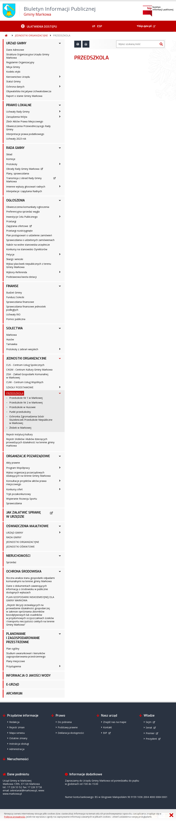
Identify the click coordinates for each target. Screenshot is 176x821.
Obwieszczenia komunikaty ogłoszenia (27, 207)
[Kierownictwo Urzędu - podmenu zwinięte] (60, 76)
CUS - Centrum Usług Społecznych (25, 365)
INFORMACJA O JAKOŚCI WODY (28, 675)
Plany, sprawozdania (17, 173)
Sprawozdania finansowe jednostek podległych (26, 308)
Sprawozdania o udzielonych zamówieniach (30, 240)
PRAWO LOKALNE (18, 105)
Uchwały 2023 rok (16, 138)
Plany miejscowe (15, 661)
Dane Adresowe (15, 49)
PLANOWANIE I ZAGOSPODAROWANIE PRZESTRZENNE (23, 638)
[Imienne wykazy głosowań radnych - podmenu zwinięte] (60, 186)
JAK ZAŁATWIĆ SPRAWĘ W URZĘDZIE (23, 514)
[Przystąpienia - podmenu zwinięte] (60, 666)
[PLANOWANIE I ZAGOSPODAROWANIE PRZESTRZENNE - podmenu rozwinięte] (60, 634)
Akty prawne (13, 462)
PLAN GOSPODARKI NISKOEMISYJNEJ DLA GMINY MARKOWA (30, 598)
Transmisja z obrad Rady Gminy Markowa (24, 179)
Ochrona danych (15, 86)
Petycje (10, 254)
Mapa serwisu (17, 732)
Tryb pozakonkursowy (18, 494)
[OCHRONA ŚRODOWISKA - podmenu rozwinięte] (60, 571)
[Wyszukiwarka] (137, 44)
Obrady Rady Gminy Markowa (22, 168)
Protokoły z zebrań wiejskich (22, 349)
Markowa (11, 334)
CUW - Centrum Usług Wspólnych (24, 382)
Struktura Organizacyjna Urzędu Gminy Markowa (27, 56)
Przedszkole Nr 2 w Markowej (26, 402)
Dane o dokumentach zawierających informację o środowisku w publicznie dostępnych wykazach (27, 589)
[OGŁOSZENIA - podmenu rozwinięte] (60, 200)
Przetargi (11, 221)
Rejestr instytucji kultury (19, 434)
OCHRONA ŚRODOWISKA (23, 571)
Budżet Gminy (14, 292)
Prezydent (151, 738)
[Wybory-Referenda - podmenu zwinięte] (60, 272)
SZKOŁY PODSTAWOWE (19, 387)
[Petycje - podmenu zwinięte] (60, 254)
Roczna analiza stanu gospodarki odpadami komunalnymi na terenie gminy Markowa (30, 579)
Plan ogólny (12, 648)
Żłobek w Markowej (20, 427)
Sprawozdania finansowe (20, 301)
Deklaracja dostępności (71, 732)
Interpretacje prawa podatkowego (25, 134)
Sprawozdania (14, 503)
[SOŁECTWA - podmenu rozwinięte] (60, 328)
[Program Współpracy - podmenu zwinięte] (60, 467)
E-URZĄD (12, 684)
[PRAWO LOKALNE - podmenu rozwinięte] (60, 105)
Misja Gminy (13, 67)
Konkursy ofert (14, 489)
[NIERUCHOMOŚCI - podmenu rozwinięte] (60, 556)
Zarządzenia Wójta (16, 116)
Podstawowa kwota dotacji (21, 276)
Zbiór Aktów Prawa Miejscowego (24, 121)
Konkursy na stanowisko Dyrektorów (26, 249)
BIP (105, 732)
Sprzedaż (11, 562)
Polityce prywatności (14, 816)
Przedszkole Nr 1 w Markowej (26, 397)
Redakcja (14, 722)
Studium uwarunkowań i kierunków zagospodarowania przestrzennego (26, 655)
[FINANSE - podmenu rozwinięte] (60, 286)
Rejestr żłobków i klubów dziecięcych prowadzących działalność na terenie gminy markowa (30, 442)
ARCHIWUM (14, 693)
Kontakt (107, 727)
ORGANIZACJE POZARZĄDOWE (28, 456)
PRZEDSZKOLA (61, 35)
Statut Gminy (13, 81)
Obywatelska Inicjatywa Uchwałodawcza (28, 91)
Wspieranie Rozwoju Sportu (21, 498)
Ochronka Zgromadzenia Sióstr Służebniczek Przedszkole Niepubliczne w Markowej (30, 420)
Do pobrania (65, 722)
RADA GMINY (15, 148)
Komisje (10, 159)
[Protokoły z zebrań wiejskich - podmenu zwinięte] (60, 349)
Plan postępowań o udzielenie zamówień (29, 235)
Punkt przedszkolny (20, 411)
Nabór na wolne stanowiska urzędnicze (28, 244)
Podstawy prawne (68, 727)
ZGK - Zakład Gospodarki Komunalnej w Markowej (27, 376)
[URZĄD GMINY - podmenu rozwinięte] (60, 43)
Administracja (16, 749)
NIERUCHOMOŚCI (18, 556)
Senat (149, 727)
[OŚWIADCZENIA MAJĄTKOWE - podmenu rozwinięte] (60, 526)
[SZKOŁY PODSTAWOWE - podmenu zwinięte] (60, 387)
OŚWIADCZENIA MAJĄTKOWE (27, 526)
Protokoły (11, 164)
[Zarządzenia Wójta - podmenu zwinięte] (60, 116)
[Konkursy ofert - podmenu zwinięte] (60, 489)
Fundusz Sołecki (15, 297)
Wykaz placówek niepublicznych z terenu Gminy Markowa (28, 265)
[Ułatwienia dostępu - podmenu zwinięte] (39, 26)
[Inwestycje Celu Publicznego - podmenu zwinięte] (60, 216)
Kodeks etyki (13, 71)
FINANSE (12, 286)
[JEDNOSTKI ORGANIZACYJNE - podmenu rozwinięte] (60, 358)
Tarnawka (11, 344)
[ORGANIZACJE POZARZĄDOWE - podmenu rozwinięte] (60, 456)
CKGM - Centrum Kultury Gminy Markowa (29, 369)
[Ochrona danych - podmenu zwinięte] (60, 86)
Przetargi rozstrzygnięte (19, 230)
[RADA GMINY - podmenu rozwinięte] (60, 148)
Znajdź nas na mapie (114, 722)
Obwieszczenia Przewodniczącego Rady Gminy (28, 127)
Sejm (148, 722)
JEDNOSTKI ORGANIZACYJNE (31, 35)
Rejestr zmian (17, 727)
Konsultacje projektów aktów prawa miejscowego (26, 482)
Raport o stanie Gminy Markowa (24, 96)
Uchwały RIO (13, 314)
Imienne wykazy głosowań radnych (25, 186)
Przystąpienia (13, 666)
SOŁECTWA (14, 328)
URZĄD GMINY (16, 43)
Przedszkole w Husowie (22, 407)
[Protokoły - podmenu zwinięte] (60, 164)
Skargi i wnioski (14, 259)
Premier (150, 733)
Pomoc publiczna (15, 319)
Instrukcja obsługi (19, 743)
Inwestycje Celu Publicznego (22, 216)
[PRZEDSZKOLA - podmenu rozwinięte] (60, 393)
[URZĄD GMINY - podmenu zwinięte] (60, 532)
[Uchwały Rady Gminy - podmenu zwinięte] (60, 111)
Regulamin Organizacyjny (20, 62)
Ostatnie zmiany (18, 738)
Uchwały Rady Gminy (18, 111)
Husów (10, 339)
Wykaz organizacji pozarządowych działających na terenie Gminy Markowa (28, 474)
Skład (9, 154)
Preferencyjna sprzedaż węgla (23, 211)
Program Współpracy (18, 467)
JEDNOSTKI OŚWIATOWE (20, 546)
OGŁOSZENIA (15, 200)
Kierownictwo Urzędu (18, 76)
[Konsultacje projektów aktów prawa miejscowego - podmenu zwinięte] (60, 480)
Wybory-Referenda (16, 272)
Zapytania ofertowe (17, 226)
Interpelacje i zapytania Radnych (24, 191)
